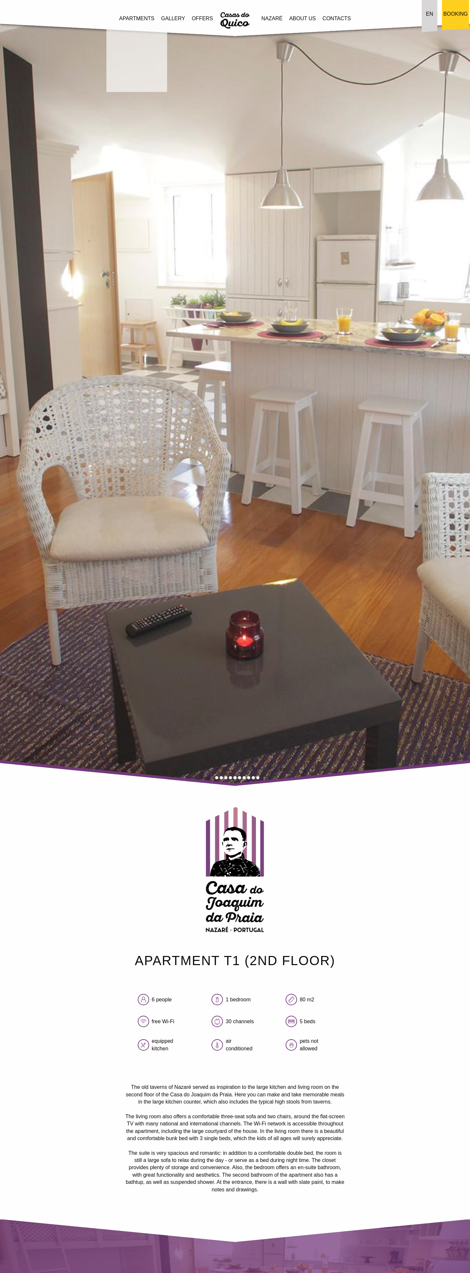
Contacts (336, 18)
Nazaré (272, 18)
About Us (302, 18)
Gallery (173, 18)
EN (429, 14)
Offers (202, 18)
